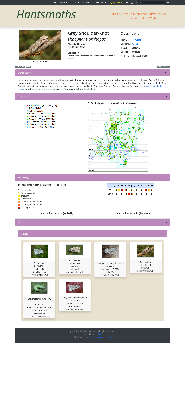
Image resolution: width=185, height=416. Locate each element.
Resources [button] (99, 2)
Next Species (163, 67)
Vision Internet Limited (101, 410)
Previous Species (23, 67)
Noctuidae (136, 39)
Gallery (24, 306)
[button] (133, 2)
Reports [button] (86, 2)
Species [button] (74, 2)
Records (22, 258)
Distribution (24, 96)
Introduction (24, 72)
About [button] (63, 2)
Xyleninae (136, 43)
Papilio (98, 407)
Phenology (23, 177)
